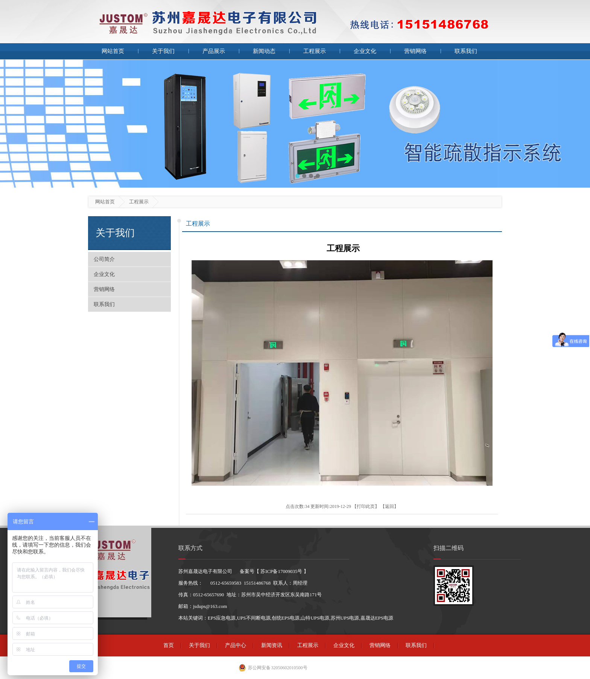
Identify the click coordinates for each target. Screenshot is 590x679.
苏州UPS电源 (345, 618)
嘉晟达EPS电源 (376, 618)
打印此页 (366, 506)
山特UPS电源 (315, 618)
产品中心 (235, 645)
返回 (389, 506)
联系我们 (466, 51)
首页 (168, 645)
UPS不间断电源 (254, 618)
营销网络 (415, 51)
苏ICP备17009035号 (281, 571)
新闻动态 (264, 51)
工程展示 (314, 51)
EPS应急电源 (222, 618)
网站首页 (113, 51)
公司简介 (104, 259)
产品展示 (213, 51)
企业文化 (365, 51)
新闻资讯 (271, 645)
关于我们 (163, 51)
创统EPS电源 (286, 618)
